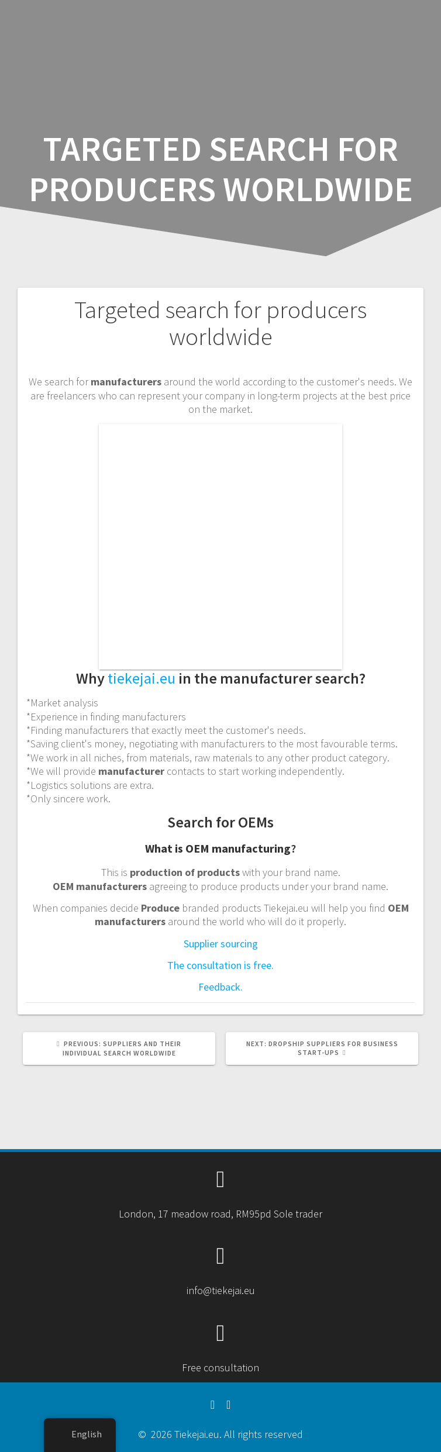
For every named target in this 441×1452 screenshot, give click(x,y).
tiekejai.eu (141, 678)
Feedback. (220, 987)
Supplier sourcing (221, 943)
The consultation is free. (220, 965)
